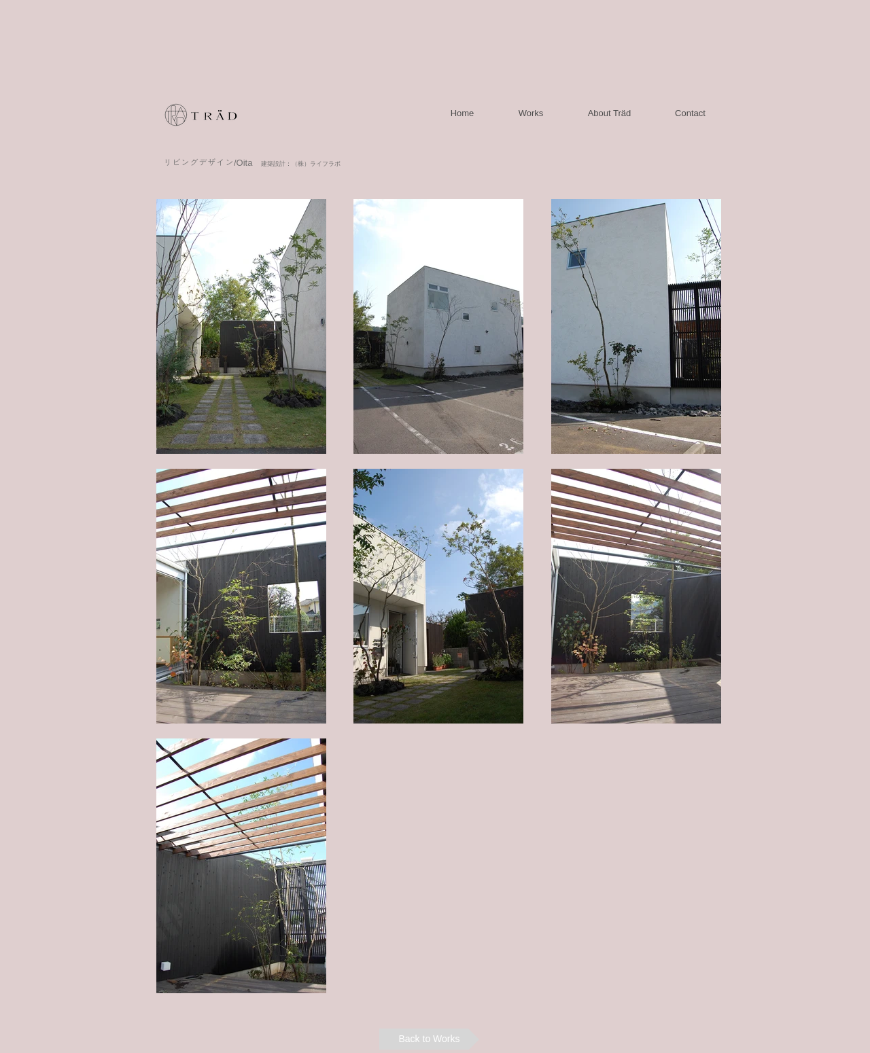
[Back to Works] (429, 1039)
